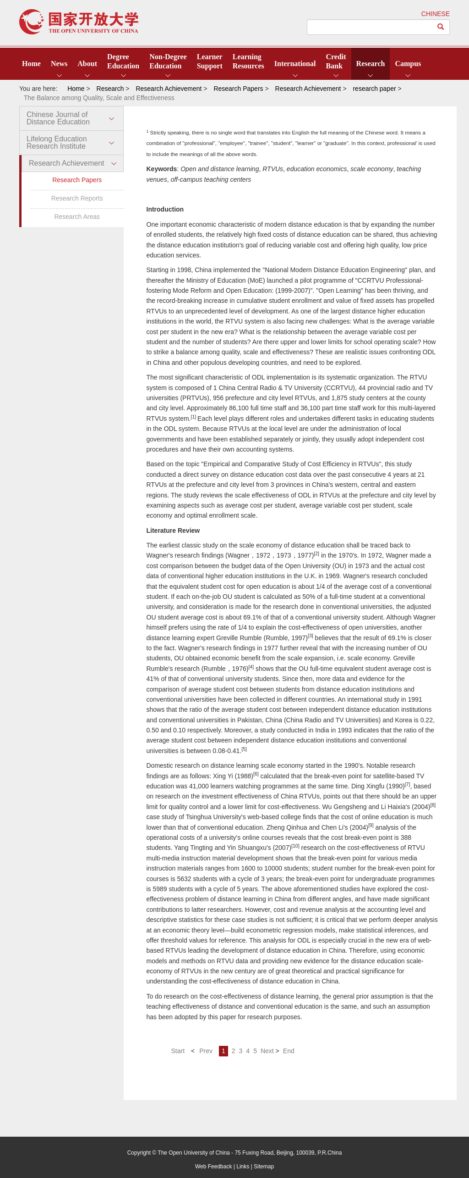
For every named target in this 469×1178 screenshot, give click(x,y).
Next (267, 1051)
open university (78, 21)
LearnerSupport (210, 61)
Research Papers (77, 180)
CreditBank (336, 61)
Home (31, 63)
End (288, 1051)
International (295, 63)
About (87, 63)
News (59, 63)
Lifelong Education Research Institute (57, 142)
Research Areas (77, 216)
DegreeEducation (123, 61)
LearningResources (248, 61)
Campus (408, 63)
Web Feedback (213, 1166)
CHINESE (435, 13)
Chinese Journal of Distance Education (58, 118)
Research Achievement (66, 163)
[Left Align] (441, 27)
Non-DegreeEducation (167, 61)
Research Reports (77, 198)
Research (370, 63)
